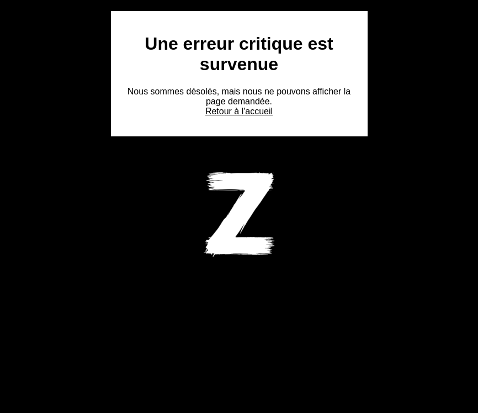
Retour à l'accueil (239, 111)
